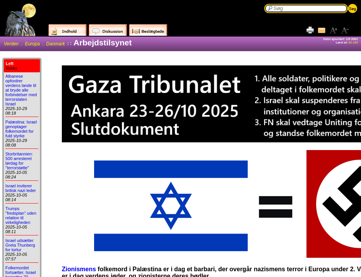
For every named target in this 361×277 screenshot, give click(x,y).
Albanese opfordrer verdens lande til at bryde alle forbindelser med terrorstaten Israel (21, 90)
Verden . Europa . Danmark (34, 44)
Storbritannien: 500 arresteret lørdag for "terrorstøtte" (19, 161)
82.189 (353, 42)
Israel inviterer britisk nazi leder (20, 188)
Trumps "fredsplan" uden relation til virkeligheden (20, 215)
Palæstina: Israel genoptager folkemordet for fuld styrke (21, 129)
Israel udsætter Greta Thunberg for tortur (20, 245)
